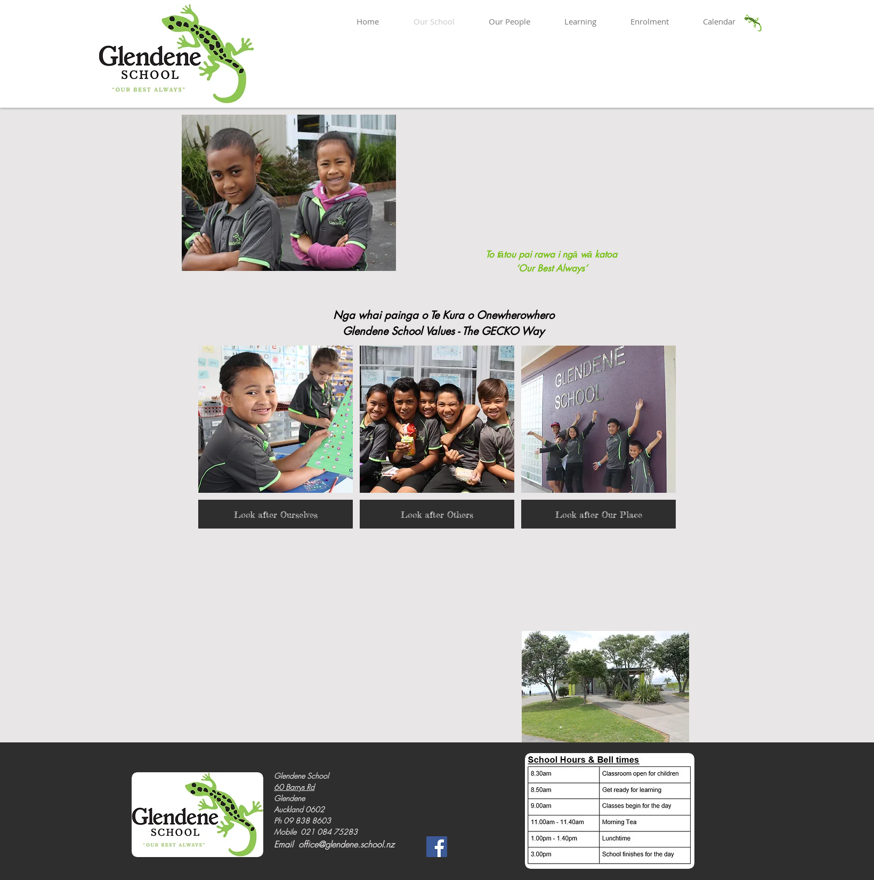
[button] (275, 437)
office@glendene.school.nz (346, 844)
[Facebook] (436, 846)
